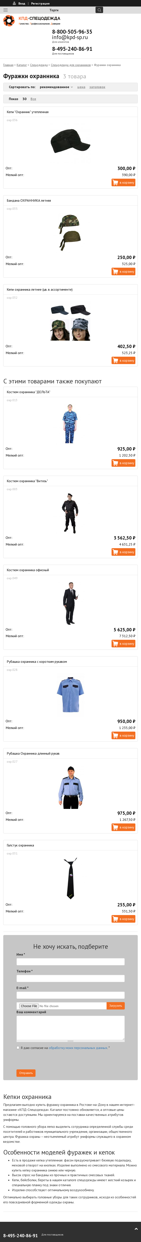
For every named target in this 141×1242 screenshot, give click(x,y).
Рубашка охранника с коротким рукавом (37, 661)
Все (33, 99)
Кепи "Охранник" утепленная (28, 112)
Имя (20, 954)
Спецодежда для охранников (71, 65)
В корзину (127, 182)
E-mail (22, 988)
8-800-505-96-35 (72, 31)
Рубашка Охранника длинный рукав (33, 753)
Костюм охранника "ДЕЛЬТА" (28, 392)
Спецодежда (39, 65)
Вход (21, 3)
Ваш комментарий (31, 1012)
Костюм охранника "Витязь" (27, 481)
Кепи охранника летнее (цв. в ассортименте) (40, 289)
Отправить (26, 1073)
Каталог (22, 65)
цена (81, 87)
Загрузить (115, 1006)
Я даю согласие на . (63, 1048)
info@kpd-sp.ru (70, 37)
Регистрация (40, 3)
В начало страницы (133, 1229)
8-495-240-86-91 (72, 48)
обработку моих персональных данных (78, 1048)
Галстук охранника (20, 845)
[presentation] (49, 1060)
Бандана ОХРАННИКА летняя (29, 200)
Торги (53, 10)
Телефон (24, 971)
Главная (8, 65)
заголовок (97, 87)
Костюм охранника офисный (28, 570)
